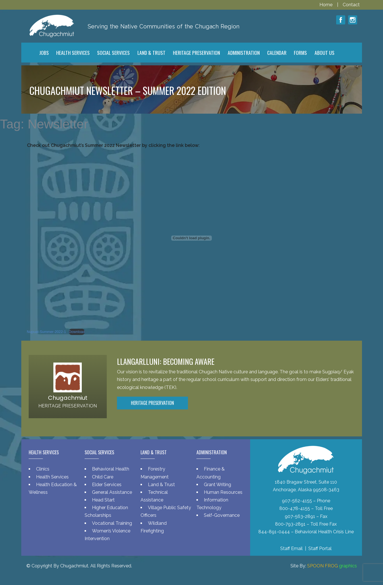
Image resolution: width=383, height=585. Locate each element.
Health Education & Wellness (53, 488)
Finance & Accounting (210, 472)
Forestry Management (155, 472)
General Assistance (112, 492)
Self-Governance (222, 515)
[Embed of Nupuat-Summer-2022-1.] (191, 238)
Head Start (103, 500)
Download (77, 332)
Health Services (52, 477)
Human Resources (223, 492)
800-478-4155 (294, 508)
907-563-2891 (300, 516)
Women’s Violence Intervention (107, 534)
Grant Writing (217, 484)
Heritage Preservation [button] (152, 402)
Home (326, 4)
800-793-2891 (290, 524)
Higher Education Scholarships (106, 511)
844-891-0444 (274, 531)
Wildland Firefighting (154, 527)
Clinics (42, 469)
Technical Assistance (154, 496)
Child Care (102, 477)
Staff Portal (320, 548)
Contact (351, 4)
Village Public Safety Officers (166, 511)
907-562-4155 (297, 500)
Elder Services (107, 484)
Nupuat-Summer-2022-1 (46, 332)
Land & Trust (161, 484)
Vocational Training (112, 523)
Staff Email (291, 548)
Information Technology (212, 503)
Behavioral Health (110, 469)
